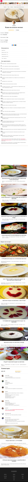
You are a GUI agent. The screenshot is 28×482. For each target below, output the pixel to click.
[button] (27, 1)
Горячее (14, 474)
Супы (14, 479)
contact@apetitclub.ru (14, 471)
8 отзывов (14, 30)
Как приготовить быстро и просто (1, 1)
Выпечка (5, 474)
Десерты (23, 474)
